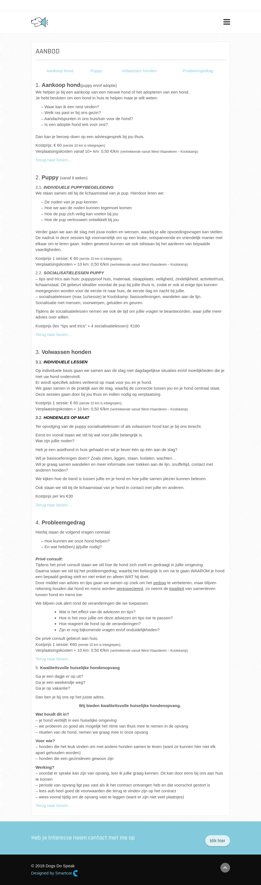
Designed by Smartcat (54, 873)
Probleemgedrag (198, 70)
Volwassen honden (139, 70)
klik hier (217, 843)
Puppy (96, 70)
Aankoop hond (59, 70)
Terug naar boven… (54, 159)
